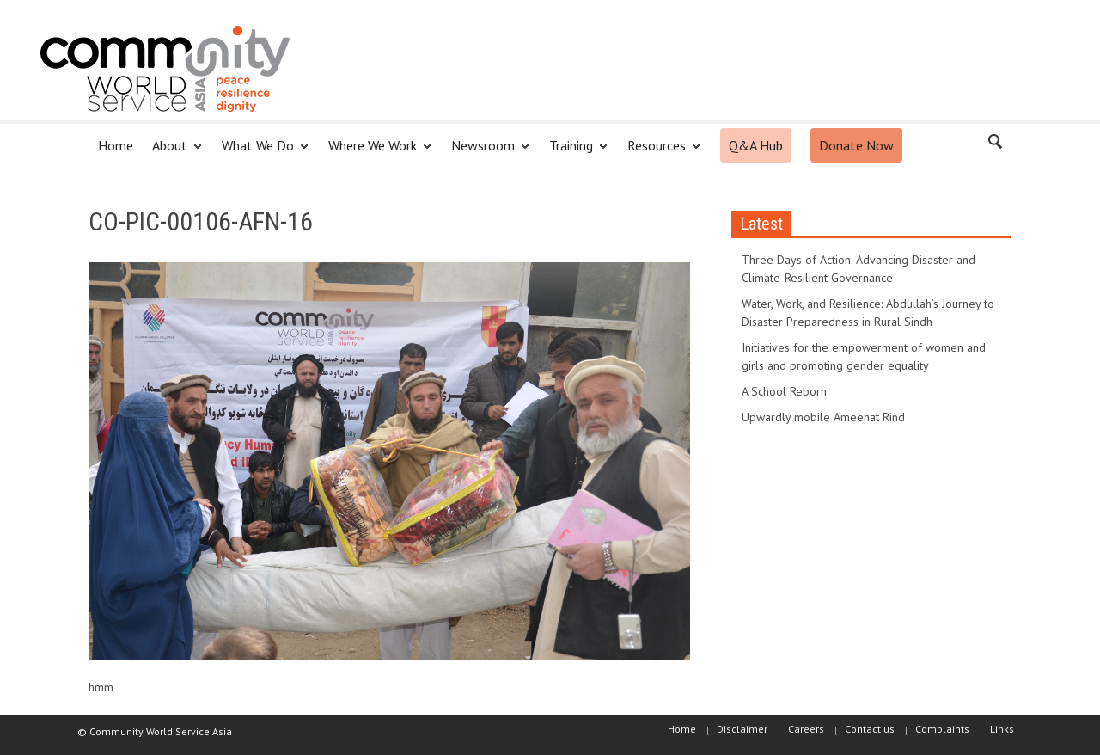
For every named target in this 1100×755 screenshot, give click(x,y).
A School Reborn (784, 391)
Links (1002, 728)
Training (574, 153)
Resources (659, 153)
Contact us (870, 728)
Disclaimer (742, 728)
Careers (806, 728)
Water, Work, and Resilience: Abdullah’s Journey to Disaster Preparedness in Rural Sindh (868, 312)
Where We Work (375, 153)
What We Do (260, 153)
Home (115, 145)
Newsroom (485, 153)
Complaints (942, 728)
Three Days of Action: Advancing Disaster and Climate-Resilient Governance (858, 268)
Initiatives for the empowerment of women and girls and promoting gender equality (864, 356)
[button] (994, 144)
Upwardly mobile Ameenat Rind (823, 417)
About (172, 153)
